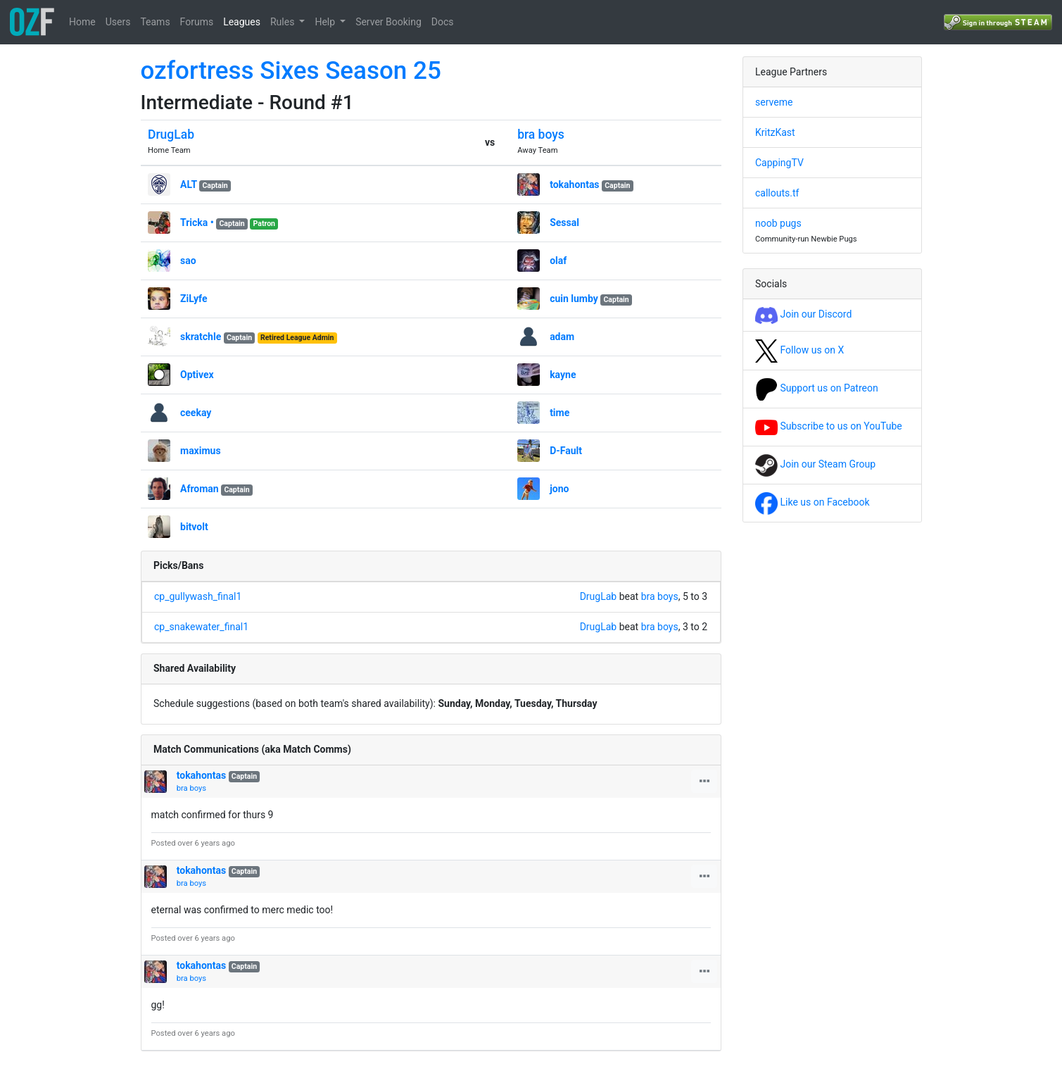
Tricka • (197, 222)
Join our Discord (803, 314)
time (559, 412)
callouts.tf (777, 193)
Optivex (197, 374)
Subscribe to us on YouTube (828, 426)
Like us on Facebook (812, 502)
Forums (197, 21)
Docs (442, 21)
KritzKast (775, 132)
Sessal (564, 222)
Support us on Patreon (816, 388)
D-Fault (566, 450)
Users (118, 21)
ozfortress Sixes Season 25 (291, 70)
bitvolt (194, 526)
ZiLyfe (193, 298)
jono (559, 488)
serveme (773, 102)
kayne (563, 374)
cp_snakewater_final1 (201, 626)
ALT (188, 184)
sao (188, 260)
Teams (155, 21)
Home (82, 21)
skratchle (200, 336)
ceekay (195, 412)
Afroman (199, 488)
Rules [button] (283, 21)
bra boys (540, 134)
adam (562, 336)
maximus (200, 450)
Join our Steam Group (815, 464)
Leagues (241, 21)
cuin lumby (574, 298)
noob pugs (778, 223)
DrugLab (171, 134)
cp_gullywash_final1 (197, 596)
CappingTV (779, 162)
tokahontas (574, 184)
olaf (558, 260)
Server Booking (388, 21)
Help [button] (326, 21)
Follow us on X (799, 350)
